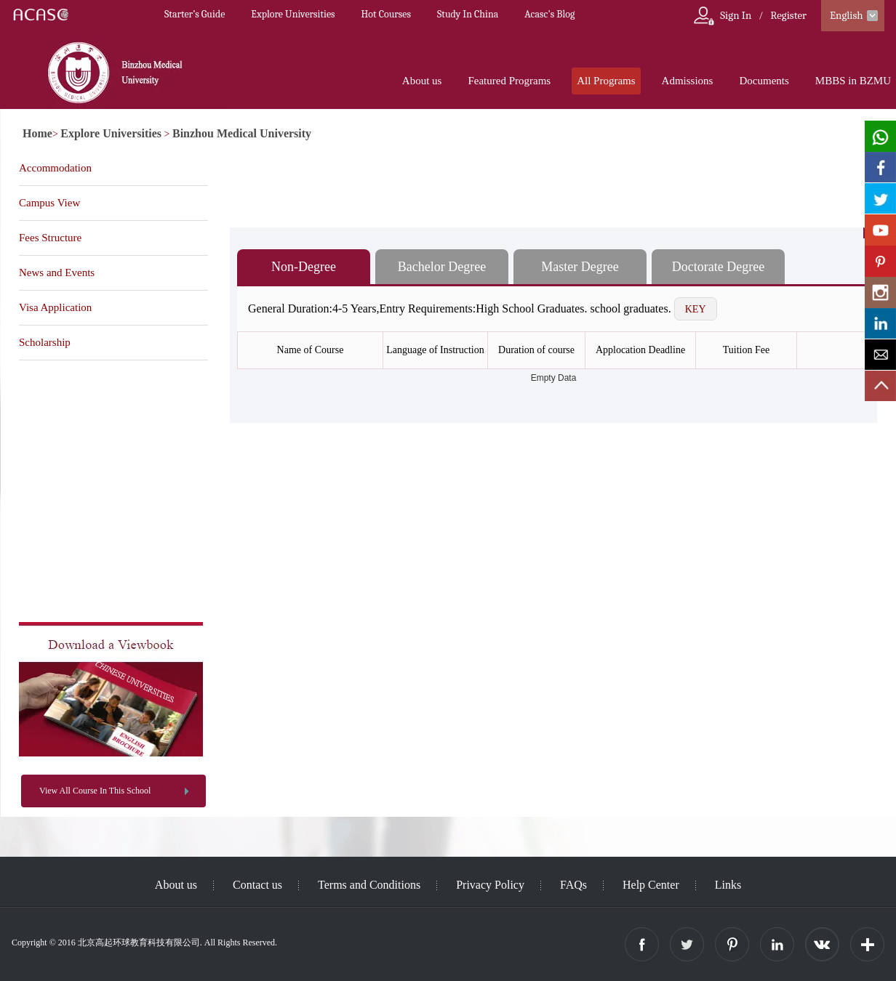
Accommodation (55, 168)
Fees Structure (50, 237)
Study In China (467, 14)
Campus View (49, 203)
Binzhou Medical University (241, 133)
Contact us (257, 885)
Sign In (735, 15)
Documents (763, 80)
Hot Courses (386, 14)
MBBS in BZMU (853, 80)
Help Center (651, 885)
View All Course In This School (95, 791)
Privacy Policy (490, 885)
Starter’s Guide (194, 14)
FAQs (573, 885)
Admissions (687, 80)
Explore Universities (293, 14)
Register (788, 15)
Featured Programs (509, 80)
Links (728, 885)
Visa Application (55, 307)
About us (422, 80)
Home (37, 133)
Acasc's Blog (549, 14)
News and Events (57, 272)
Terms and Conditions (369, 885)
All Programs (606, 80)
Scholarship (45, 342)
